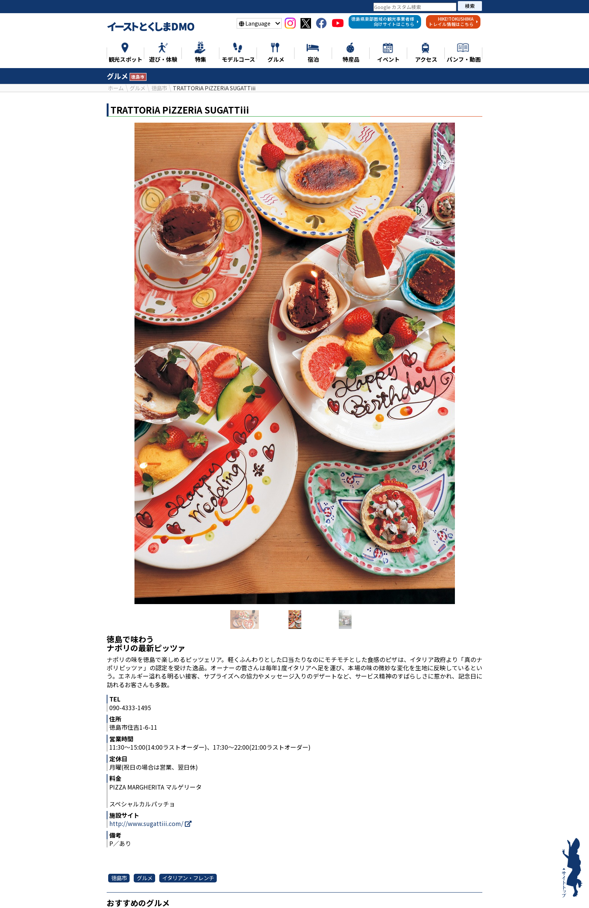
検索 (470, 5)
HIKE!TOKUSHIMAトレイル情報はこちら (453, 21)
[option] (294, 363)
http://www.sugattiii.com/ (150, 823)
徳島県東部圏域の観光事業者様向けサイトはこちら (385, 21)
